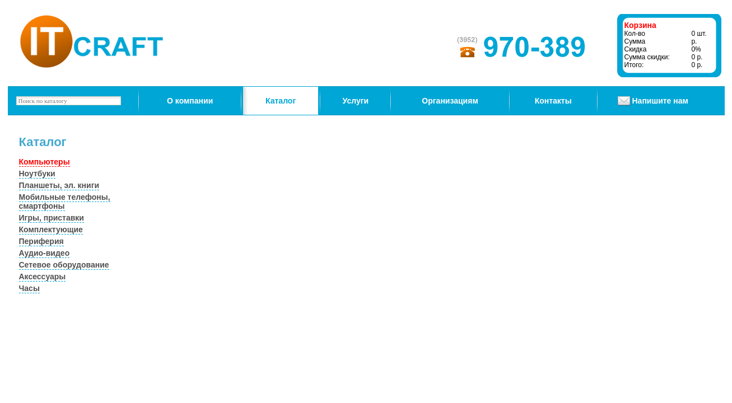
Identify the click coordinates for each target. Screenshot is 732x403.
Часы (29, 288)
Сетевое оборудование (64, 264)
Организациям (450, 100)
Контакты (553, 100)
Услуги (356, 100)
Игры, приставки (51, 217)
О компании (190, 100)
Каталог (280, 100)
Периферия (41, 241)
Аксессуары (42, 276)
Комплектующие (51, 229)
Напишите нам (660, 100)
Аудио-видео (44, 253)
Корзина (640, 25)
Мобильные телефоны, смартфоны (64, 201)
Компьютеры (44, 161)
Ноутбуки (37, 173)
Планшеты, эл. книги (59, 185)
